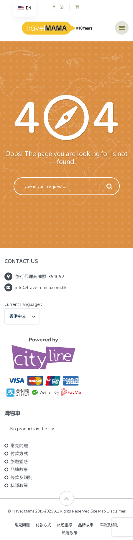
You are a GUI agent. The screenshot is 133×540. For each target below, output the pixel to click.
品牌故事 (19, 469)
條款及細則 (21, 477)
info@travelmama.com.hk (40, 287)
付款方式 (19, 453)
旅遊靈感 (19, 461)
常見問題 (19, 445)
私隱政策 (19, 485)
